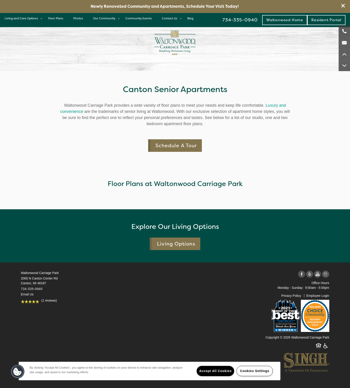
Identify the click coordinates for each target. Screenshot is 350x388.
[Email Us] (344, 42)
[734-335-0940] (344, 31)
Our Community (104, 18)
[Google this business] (325, 274)
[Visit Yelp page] (309, 274)
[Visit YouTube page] (317, 274)
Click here (249, 6)
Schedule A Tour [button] (176, 145)
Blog (190, 18)
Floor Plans (55, 18)
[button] (343, 5)
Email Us (27, 294)
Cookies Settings (254, 371)
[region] (149, 371)
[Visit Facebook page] (301, 274)
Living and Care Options (21, 18)
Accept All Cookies (215, 371)
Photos (78, 18)
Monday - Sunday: (291, 288)
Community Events (138, 18)
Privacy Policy (291, 295)
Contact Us (169, 18)
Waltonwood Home (284, 20)
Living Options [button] (176, 244)
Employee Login (317, 295)
